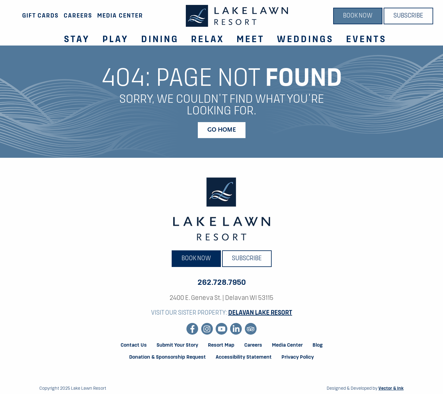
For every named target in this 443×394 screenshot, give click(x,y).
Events (366, 39)
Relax (207, 39)
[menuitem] (73, 36)
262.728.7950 (222, 282)
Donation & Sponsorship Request (167, 357)
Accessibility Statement (244, 357)
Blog (318, 345)
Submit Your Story (177, 345)
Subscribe (408, 16)
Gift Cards (40, 16)
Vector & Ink (391, 388)
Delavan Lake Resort (260, 313)
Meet (251, 39)
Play (115, 39)
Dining (160, 39)
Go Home (221, 130)
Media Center (120, 16)
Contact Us (134, 345)
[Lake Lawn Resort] (237, 16)
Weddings (305, 39)
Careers (78, 16)
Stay (77, 39)
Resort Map (221, 345)
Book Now (358, 16)
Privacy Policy (297, 357)
